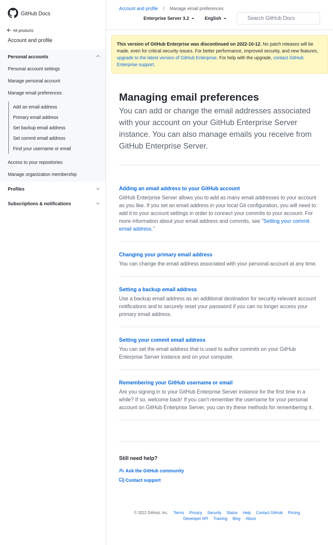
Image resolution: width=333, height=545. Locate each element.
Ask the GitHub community (151, 470)
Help (247, 512)
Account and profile (30, 40)
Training (220, 518)
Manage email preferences (197, 8)
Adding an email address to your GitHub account (179, 188)
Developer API (195, 518)
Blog (236, 518)
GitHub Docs (35, 13)
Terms (178, 512)
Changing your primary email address (165, 254)
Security (214, 512)
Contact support (140, 480)
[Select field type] (168, 18)
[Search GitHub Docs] (278, 18)
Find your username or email (42, 148)
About (251, 518)
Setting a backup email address (158, 289)
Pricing (294, 512)
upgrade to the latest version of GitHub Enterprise (167, 57)
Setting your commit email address (162, 340)
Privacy (195, 512)
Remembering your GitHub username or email (176, 382)
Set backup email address (39, 127)
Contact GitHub (269, 512)
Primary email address (35, 117)
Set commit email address (39, 138)
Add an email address (35, 106)
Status (232, 512)
